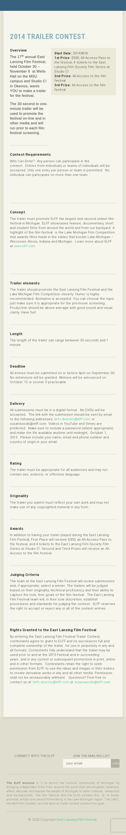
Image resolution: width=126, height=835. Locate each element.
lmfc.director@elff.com (72, 419)
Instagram (41, 763)
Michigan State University (96, 738)
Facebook (10, 763)
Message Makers (24, 738)
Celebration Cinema (48, 738)
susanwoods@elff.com (92, 682)
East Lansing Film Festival (77, 820)
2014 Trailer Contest (48, 36)
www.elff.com (24, 246)
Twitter (21, 763)
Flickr (31, 763)
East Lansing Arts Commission (72, 738)
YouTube (52, 763)
